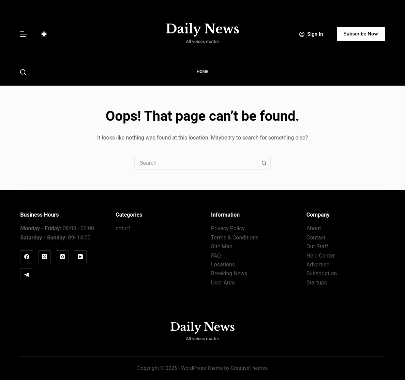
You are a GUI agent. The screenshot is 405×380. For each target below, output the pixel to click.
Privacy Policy (228, 228)
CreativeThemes (249, 368)
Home (202, 71)
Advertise (317, 264)
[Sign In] (311, 34)
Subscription (321, 273)
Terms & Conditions (235, 237)
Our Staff (317, 246)
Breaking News (229, 273)
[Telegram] (26, 274)
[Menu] (23, 34)
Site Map (221, 246)
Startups (316, 282)
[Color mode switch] (44, 34)
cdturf (123, 228)
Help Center (320, 255)
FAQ (216, 255)
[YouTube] (80, 256)
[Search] (23, 72)
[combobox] (196, 163)
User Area (223, 282)
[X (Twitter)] (44, 256)
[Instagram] (62, 256)
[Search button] (263, 162)
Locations (223, 264)
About (313, 228)
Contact (316, 237)
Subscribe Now (361, 34)
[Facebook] (26, 256)
